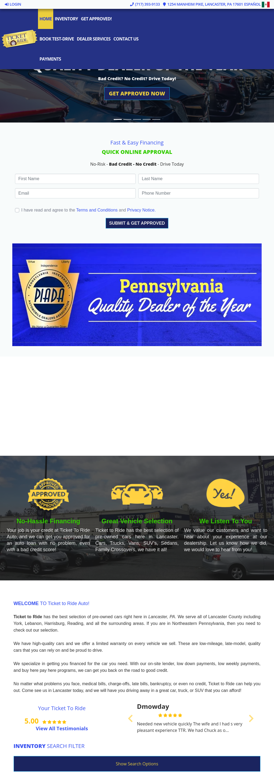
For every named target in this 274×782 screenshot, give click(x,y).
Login (13, 4)
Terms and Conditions (97, 210)
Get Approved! (96, 19)
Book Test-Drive (57, 39)
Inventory (66, 19)
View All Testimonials (62, 728)
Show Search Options (137, 764)
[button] (137, 93)
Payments (50, 59)
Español (257, 4)
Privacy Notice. (141, 210)
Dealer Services (94, 39)
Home (46, 19)
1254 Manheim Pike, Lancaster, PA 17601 (202, 4)
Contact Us (126, 39)
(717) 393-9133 (145, 4)
